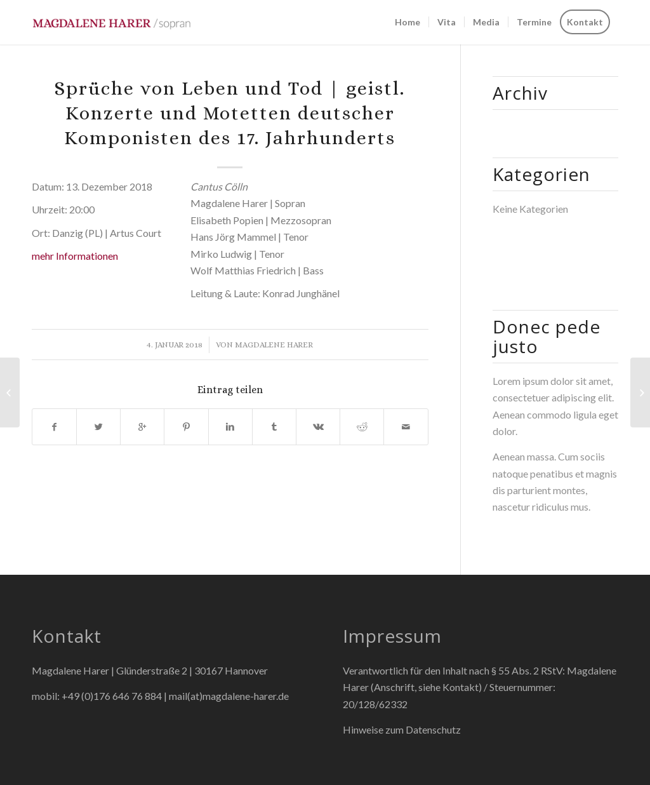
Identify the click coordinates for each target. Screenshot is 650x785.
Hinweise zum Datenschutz (402, 729)
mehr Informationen (75, 256)
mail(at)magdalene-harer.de (229, 696)
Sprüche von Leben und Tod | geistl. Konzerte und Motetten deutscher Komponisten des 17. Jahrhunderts (230, 113)
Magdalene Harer (274, 344)
